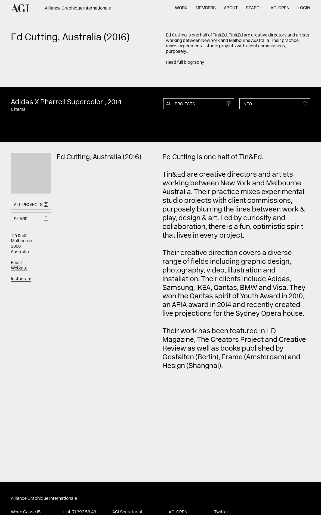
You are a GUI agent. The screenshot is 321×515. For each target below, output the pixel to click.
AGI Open (280, 8)
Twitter (221, 512)
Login (304, 8)
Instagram (21, 279)
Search (254, 8)
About (231, 8)
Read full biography (185, 62)
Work (181, 8)
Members (206, 8)
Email (16, 263)
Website (19, 268)
